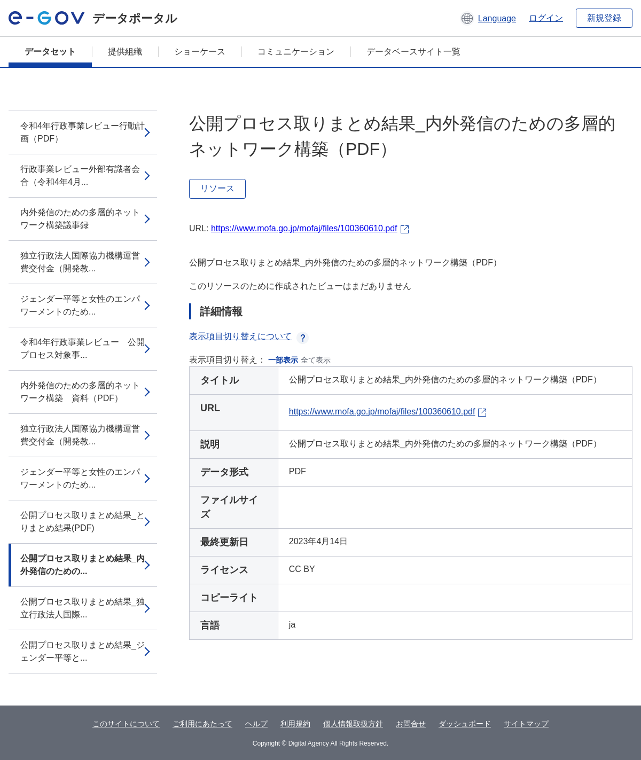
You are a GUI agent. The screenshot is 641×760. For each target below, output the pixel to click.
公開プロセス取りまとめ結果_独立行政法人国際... (82, 608)
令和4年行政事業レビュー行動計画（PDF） (82, 132)
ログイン (546, 17)
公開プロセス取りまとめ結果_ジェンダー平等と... (82, 651)
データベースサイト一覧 (413, 51)
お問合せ (411, 723)
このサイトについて (126, 723)
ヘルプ (256, 723)
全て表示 (316, 360)
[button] (488, 18)
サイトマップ (526, 723)
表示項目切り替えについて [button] (249, 336)
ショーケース (199, 51)
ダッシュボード (465, 723)
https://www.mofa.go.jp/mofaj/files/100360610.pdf (304, 228)
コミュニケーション (295, 51)
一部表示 (283, 360)
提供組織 (125, 51)
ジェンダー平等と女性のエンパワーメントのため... (80, 305)
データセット (50, 51)
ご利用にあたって (202, 723)
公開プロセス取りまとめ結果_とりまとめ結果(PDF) (82, 521)
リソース (217, 188)
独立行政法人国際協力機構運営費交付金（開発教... (80, 262)
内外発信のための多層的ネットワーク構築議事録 (80, 219)
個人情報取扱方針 (353, 723)
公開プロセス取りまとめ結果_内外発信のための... (82, 565)
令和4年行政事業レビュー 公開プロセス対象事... (82, 348)
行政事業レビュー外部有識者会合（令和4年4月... (80, 175)
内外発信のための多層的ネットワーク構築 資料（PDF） (80, 392)
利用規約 (295, 723)
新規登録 (604, 17)
